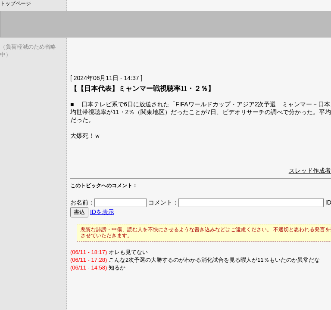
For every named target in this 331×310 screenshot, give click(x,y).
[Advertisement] (171, 54)
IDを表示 (102, 211)
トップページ (15, 3)
